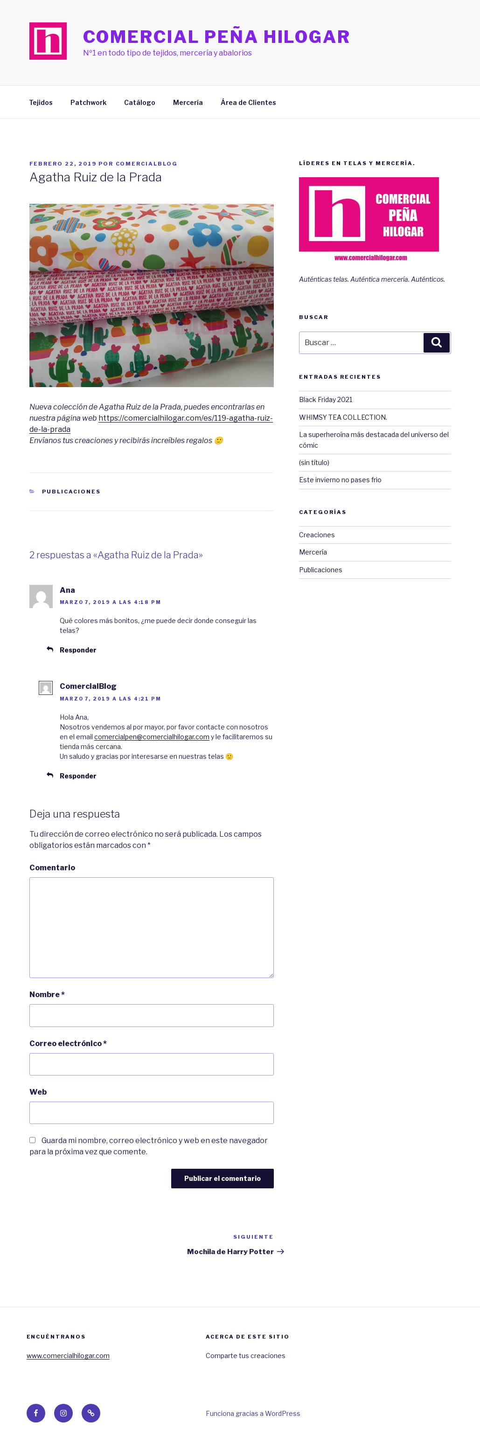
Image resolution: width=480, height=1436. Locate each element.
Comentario (52, 867)
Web (38, 1092)
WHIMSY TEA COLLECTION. (343, 417)
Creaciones (317, 535)
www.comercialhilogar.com (68, 1356)
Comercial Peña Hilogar (217, 37)
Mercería (188, 102)
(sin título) (314, 462)
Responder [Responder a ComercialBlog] (78, 776)
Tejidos (41, 102)
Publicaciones (71, 491)
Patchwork (88, 102)
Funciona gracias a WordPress (253, 1413)
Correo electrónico (68, 1043)
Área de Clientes (248, 102)
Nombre (47, 994)
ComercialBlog (147, 163)
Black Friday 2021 (325, 399)
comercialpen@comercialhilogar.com (151, 737)
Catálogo (139, 102)
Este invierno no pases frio (340, 480)
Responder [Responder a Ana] (78, 650)
